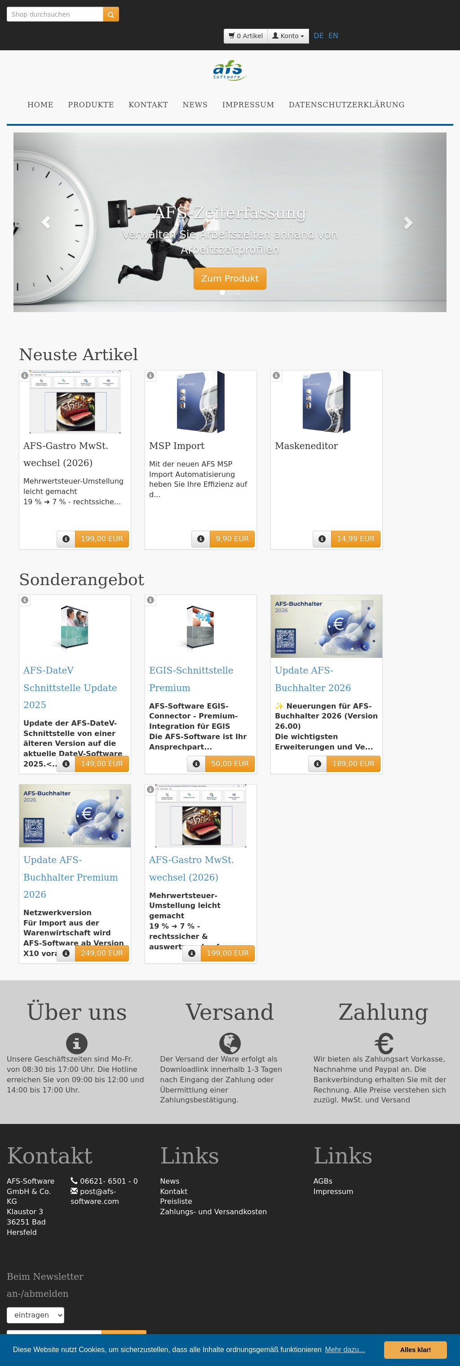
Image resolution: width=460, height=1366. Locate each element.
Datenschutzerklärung (347, 105)
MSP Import (176, 446)
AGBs (323, 1181)
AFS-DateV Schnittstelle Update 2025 (70, 687)
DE (318, 35)
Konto (288, 36)
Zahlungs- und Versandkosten (213, 1211)
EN (333, 35)
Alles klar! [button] (415, 1349)
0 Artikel (246, 36)
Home (40, 105)
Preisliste (176, 1201)
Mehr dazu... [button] (345, 1349)
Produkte (91, 105)
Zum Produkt (230, 278)
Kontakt (148, 105)
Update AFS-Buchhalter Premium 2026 (70, 877)
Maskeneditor (306, 446)
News (195, 105)
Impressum (248, 105)
